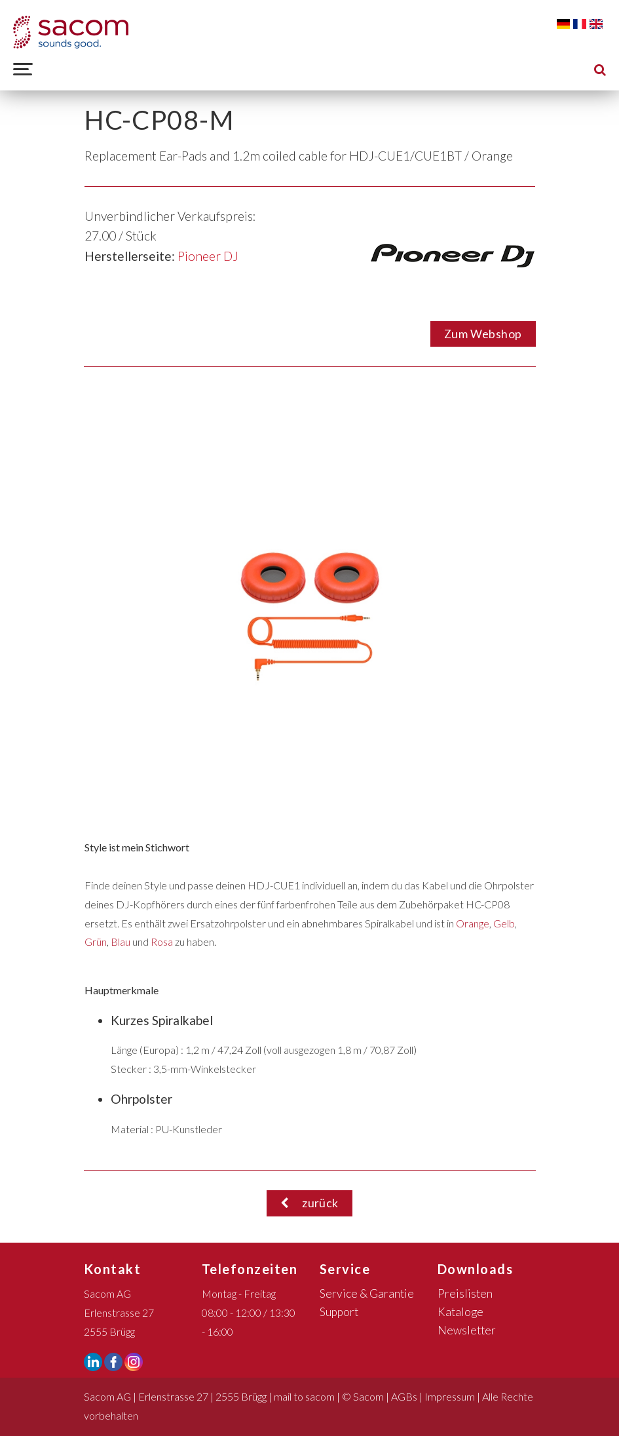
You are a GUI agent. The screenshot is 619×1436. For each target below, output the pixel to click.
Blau (120, 941)
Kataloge (460, 1312)
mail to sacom (304, 1396)
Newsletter (467, 1330)
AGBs (404, 1396)
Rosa (162, 941)
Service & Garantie (367, 1293)
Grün (95, 941)
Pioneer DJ (208, 255)
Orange (472, 923)
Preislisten (465, 1293)
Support (339, 1312)
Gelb (504, 923)
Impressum (449, 1396)
